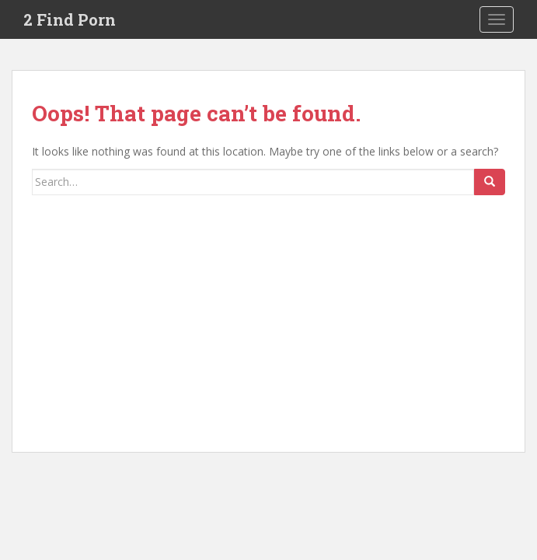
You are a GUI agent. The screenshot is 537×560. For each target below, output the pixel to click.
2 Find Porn (69, 19)
